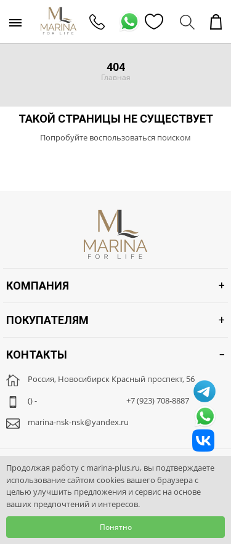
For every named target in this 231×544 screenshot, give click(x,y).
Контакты (36, 354)
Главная (116, 77)
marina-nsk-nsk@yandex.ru (78, 422)
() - (32, 400)
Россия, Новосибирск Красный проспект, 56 (111, 378)
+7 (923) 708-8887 (157, 400)
